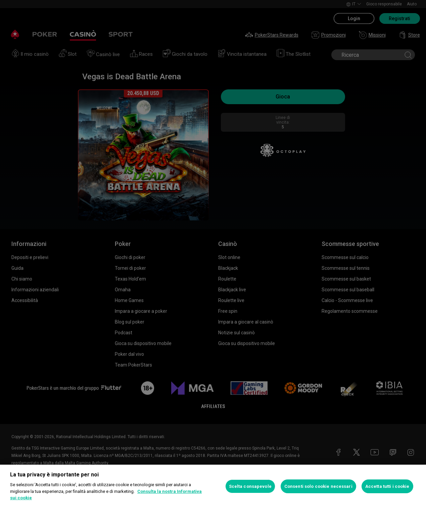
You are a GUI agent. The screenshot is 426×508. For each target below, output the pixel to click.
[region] (213, 486)
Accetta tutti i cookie (387, 486)
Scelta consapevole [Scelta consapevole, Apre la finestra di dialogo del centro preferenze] (250, 486)
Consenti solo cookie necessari (318, 486)
